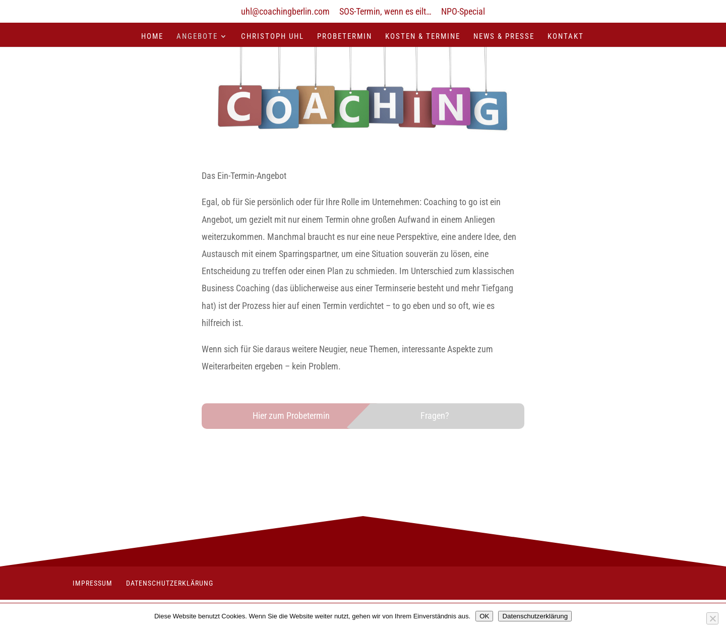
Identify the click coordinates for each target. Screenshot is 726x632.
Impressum (92, 583)
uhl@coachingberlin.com (285, 12)
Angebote (197, 37)
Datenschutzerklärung (169, 583)
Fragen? (434, 415)
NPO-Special (463, 12)
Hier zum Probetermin (291, 415)
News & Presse (503, 37)
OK (484, 616)
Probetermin (344, 37)
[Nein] (712, 618)
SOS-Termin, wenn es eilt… (385, 12)
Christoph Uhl (272, 37)
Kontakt (566, 37)
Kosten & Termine (422, 37)
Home (152, 37)
